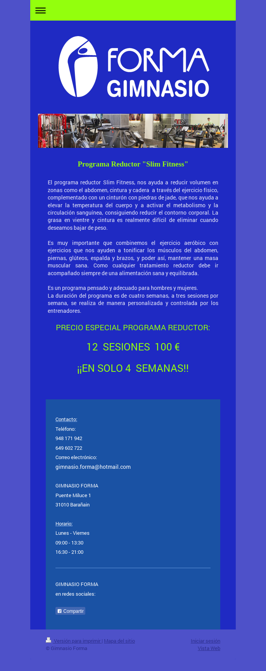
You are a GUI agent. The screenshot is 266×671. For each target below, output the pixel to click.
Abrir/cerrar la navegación (133, 10)
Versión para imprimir (74, 640)
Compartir (70, 611)
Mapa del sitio (119, 640)
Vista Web (209, 648)
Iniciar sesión (205, 640)
